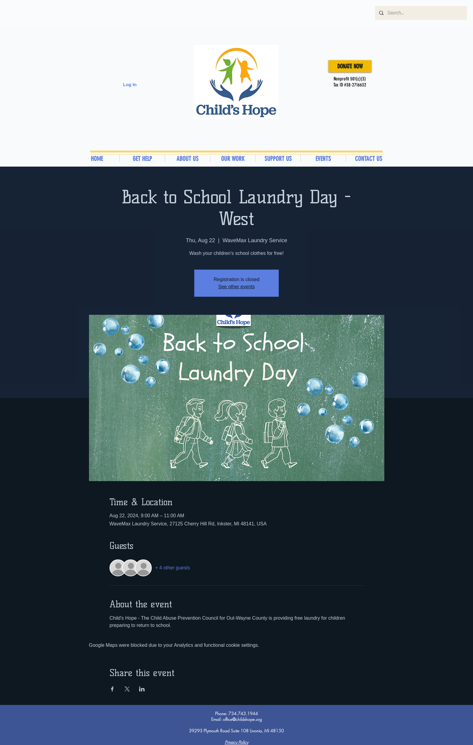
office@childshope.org (242, 719)
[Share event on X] (127, 689)
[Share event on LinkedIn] (142, 689)
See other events (236, 286)
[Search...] (420, 13)
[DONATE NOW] (350, 66)
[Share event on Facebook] (112, 689)
